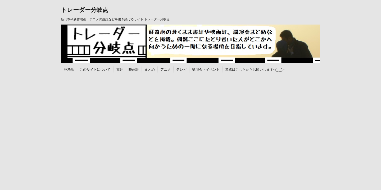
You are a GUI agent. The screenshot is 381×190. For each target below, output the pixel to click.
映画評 (134, 70)
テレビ (181, 70)
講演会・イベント (206, 70)
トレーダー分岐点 (84, 10)
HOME (69, 69)
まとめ (149, 70)
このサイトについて (95, 70)
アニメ (165, 70)
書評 (119, 70)
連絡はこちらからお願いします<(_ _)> (254, 70)
